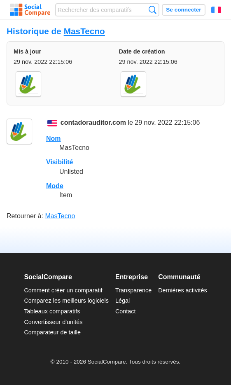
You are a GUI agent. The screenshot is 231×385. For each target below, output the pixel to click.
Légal (122, 300)
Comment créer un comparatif (63, 290)
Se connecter (183, 10)
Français (216, 10)
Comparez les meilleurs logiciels (66, 300)
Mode (54, 185)
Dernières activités (182, 290)
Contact (125, 311)
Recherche (152, 10)
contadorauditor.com (93, 122)
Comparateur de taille (52, 332)
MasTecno (84, 31)
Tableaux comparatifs (52, 311)
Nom (53, 138)
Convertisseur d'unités (53, 322)
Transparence (133, 290)
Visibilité (59, 162)
